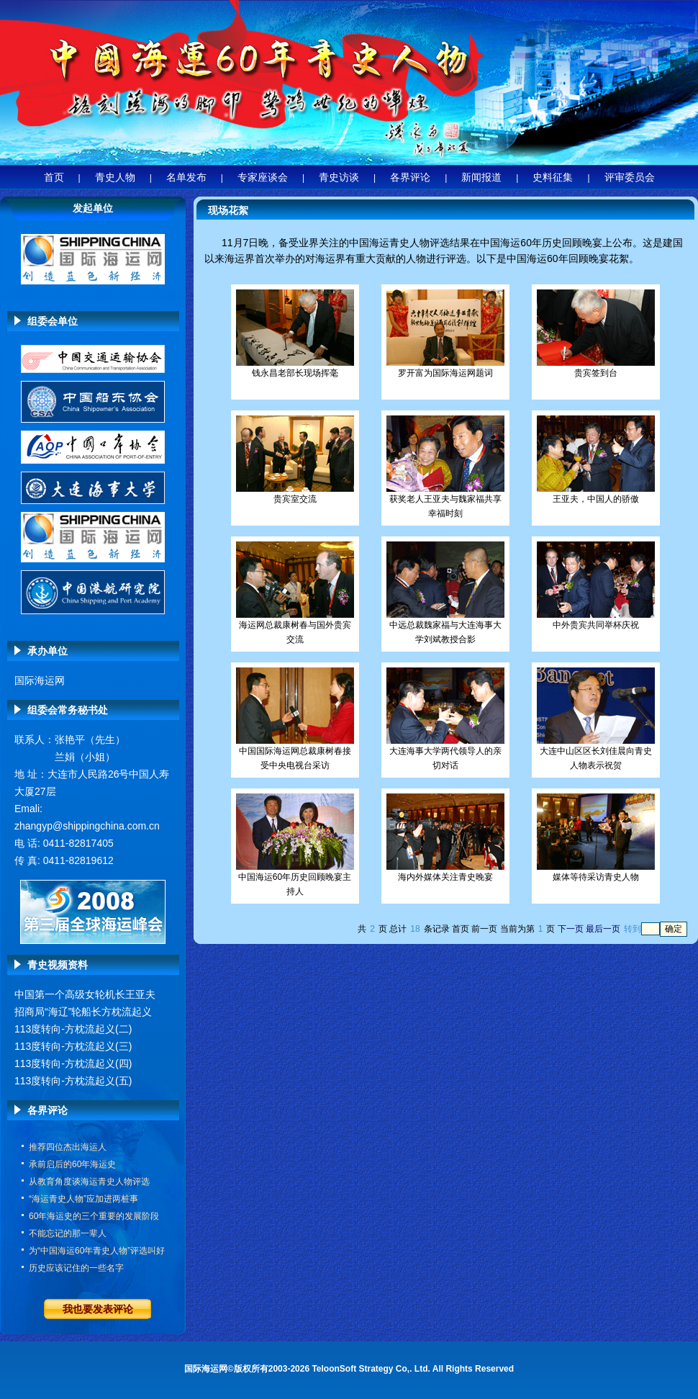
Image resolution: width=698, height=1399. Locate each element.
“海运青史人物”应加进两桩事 (83, 1199)
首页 (54, 177)
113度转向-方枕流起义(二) (73, 1029)
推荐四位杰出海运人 (67, 1147)
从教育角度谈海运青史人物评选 (89, 1182)
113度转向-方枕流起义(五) (73, 1081)
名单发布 (186, 177)
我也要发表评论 (98, 1309)
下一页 (571, 929)
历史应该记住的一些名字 (76, 1268)
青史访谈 (339, 177)
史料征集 (552, 177)
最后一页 (603, 929)
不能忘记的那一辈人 (67, 1233)
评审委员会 (629, 177)
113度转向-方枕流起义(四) (73, 1063)
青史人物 (115, 177)
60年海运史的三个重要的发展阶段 (94, 1216)
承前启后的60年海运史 (72, 1164)
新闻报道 (481, 177)
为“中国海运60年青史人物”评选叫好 (97, 1251)
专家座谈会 (262, 177)
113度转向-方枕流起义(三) (73, 1046)
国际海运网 (39, 680)
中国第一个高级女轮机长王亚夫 (84, 994)
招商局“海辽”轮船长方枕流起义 (83, 1011)
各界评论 (410, 177)
